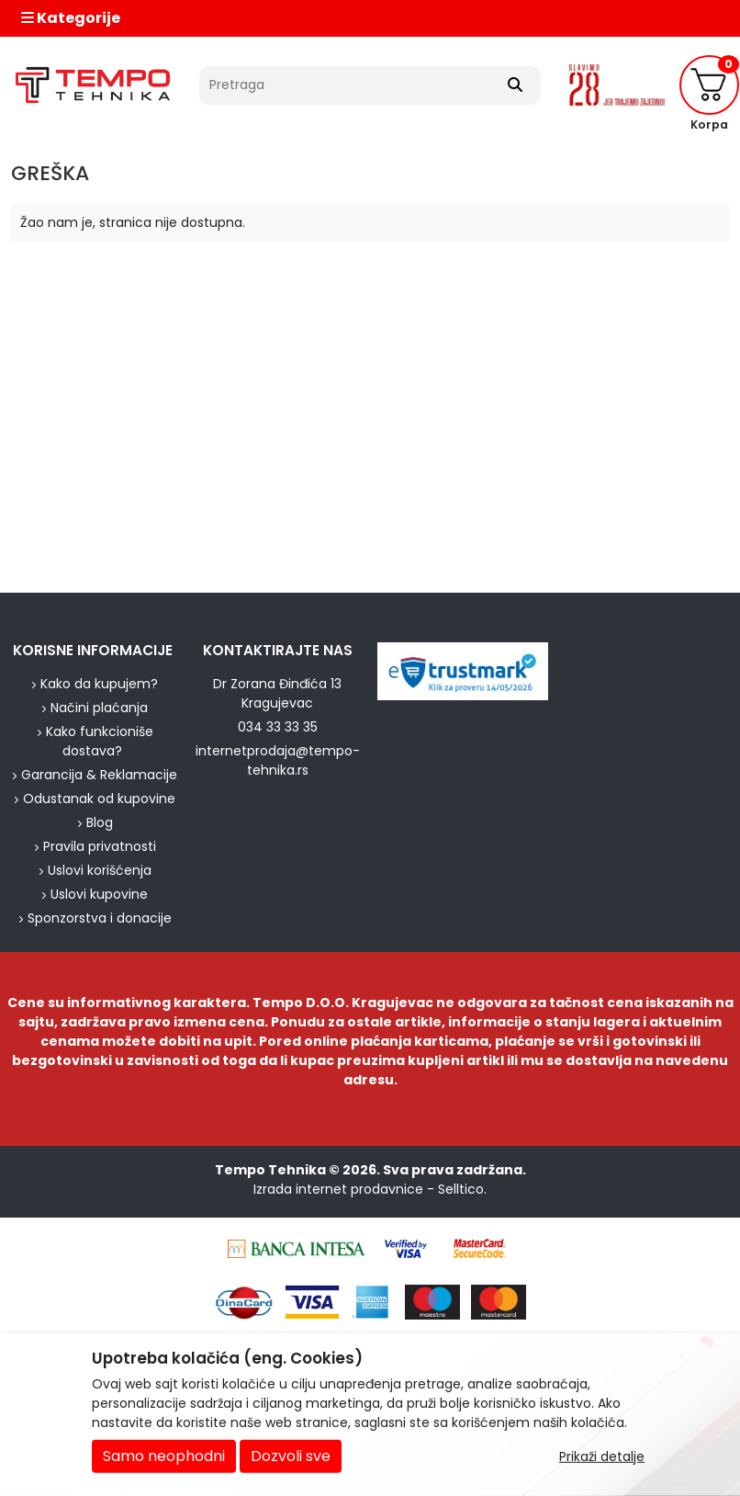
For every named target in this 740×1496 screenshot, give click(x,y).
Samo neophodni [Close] (164, 1456)
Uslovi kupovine (99, 894)
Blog (99, 822)
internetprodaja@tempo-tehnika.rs (278, 760)
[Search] (515, 85)
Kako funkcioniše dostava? (99, 741)
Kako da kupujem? (99, 683)
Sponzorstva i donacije (100, 918)
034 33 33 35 (278, 727)
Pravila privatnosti (99, 846)
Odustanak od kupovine (99, 798)
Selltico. (462, 1189)
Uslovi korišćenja (99, 870)
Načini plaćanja (99, 707)
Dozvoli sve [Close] (291, 1456)
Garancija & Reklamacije (99, 774)
